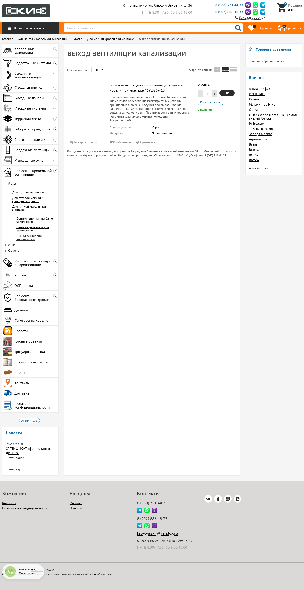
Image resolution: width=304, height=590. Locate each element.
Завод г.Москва (260, 134)
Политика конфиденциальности (24, 508)
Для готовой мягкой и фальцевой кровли (27, 199)
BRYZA (254, 160)
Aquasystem (258, 139)
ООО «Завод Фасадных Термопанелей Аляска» (273, 116)
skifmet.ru (91, 574)
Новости (76, 508)
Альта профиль (260, 89)
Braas (253, 144)
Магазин (76, 503)
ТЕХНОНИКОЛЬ (261, 128)
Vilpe (11, 244)
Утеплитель (29, 420)
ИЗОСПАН (257, 94)
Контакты (9, 503)
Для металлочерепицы (28, 192)
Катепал (255, 99)
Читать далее (15, 458)
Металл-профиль (262, 104)
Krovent (13, 250)
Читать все (13, 470)
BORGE (254, 154)
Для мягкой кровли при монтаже (29, 207)
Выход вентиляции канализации (29, 237)
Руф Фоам (256, 123)
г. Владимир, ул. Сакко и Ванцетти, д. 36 (159, 5)
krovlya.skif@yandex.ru (157, 533)
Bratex (254, 149)
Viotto (12, 183)
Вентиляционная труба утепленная (32, 228)
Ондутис (255, 109)
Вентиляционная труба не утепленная (34, 219)
